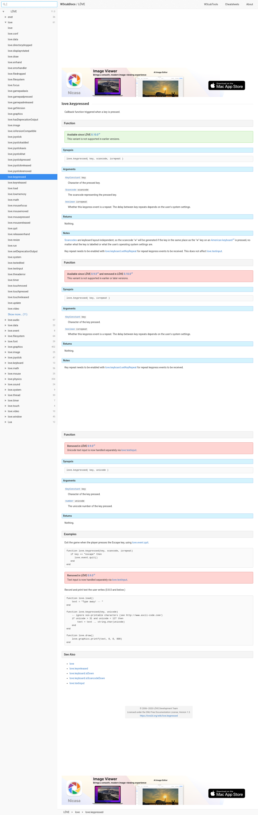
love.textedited (16, 262)
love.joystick (15, 136)
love (10, 27)
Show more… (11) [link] (17, 314)
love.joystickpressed (19, 159)
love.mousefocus (17, 205)
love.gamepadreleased (20, 102)
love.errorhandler (17, 68)
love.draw (13, 56)
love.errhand (15, 62)
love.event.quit (140, 542)
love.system (14, 257)
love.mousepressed (19, 217)
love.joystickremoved (19, 171)
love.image (14, 125)
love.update (14, 303)
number (69, 501)
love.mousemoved (18, 211)
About (249, 4)
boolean (70, 202)
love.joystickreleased (19, 165)
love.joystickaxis (17, 148)
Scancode (70, 190)
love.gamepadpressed (20, 96)
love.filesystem (16, 79)
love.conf (13, 33)
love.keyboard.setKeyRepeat (121, 251)
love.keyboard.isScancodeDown (87, 678)
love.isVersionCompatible (22, 131)
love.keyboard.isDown (82, 673)
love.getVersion (16, 108)
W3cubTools (211, 4)
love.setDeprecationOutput (23, 251)
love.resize (14, 239)
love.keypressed (17, 176)
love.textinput (15, 268)
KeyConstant (72, 178)
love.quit (12, 228)
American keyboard (222, 240)
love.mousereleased (19, 222)
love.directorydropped (20, 45)
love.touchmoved (17, 285)
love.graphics (15, 113)
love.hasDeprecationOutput (23, 119)
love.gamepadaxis (18, 91)
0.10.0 (94, 134)
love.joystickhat (16, 154)
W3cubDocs (68, 4)
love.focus (13, 85)
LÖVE (81, 4)
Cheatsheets (232, 4)
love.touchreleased (18, 297)
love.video (13, 308)
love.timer (13, 280)
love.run (12, 245)
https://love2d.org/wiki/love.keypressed (159, 716)
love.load (13, 188)
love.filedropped (17, 73)
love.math (13, 199)
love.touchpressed (18, 291)
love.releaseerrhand (19, 234)
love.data (13, 39)
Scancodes (70, 240)
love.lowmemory (17, 194)
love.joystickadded (18, 142)
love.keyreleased (17, 182)
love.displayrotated (18, 50)
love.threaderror (16, 274)
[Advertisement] (157, 40)
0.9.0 (94, 274)
